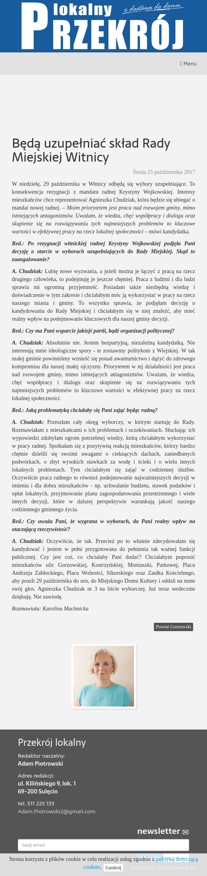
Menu (190, 65)
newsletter (163, 831)
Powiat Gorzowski (173, 627)
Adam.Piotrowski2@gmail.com (56, 811)
